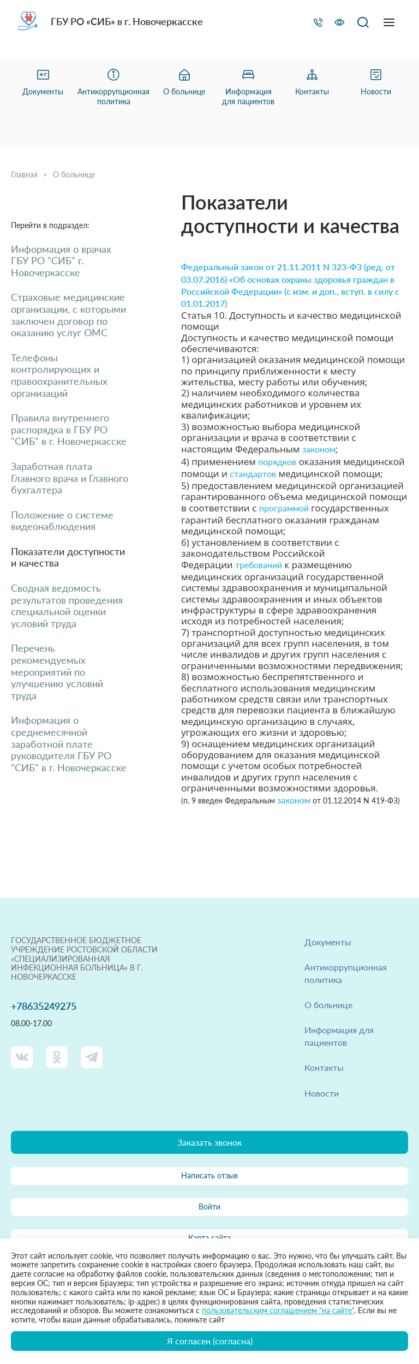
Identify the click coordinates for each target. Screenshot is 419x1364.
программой (284, 508)
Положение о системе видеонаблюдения (62, 521)
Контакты (324, 1067)
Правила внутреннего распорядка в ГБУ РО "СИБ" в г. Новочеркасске (69, 429)
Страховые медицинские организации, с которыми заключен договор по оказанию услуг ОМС (68, 314)
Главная (24, 174)
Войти (209, 1206)
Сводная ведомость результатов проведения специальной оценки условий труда (67, 605)
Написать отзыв (209, 1175)
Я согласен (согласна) (210, 1341)
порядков (277, 461)
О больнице (74, 174)
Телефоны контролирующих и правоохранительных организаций (59, 375)
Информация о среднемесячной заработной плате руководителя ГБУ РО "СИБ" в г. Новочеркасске (69, 743)
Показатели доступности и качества (68, 557)
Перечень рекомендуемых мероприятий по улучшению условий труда (57, 671)
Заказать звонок (209, 1142)
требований (258, 564)
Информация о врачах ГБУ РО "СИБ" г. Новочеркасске (61, 260)
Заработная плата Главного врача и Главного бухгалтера (69, 478)
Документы (327, 942)
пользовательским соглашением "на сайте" (278, 1310)
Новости (321, 1093)
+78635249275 (43, 1006)
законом (319, 449)
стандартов (253, 473)
